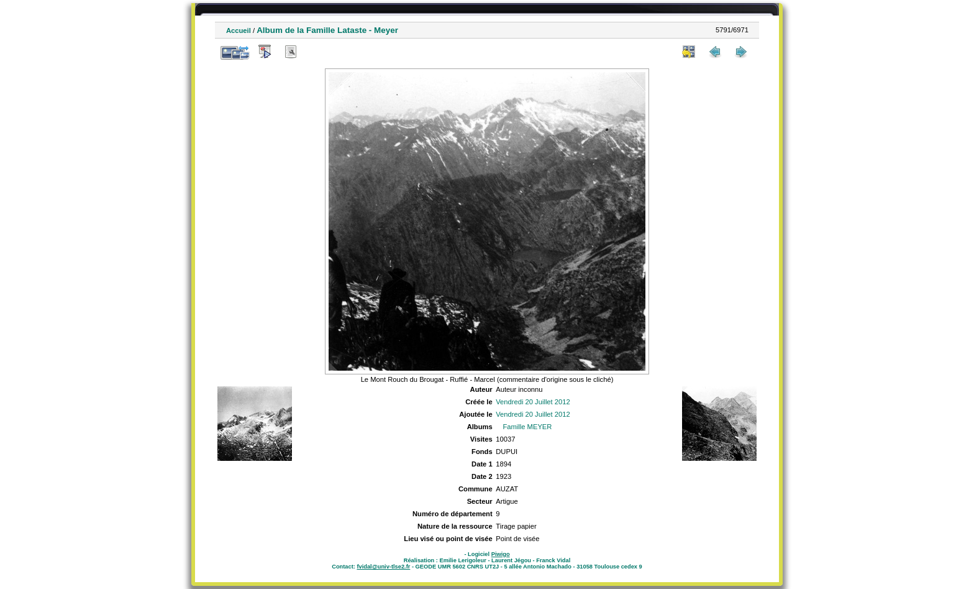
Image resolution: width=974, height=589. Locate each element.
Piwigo (500, 554)
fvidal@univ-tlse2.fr (383, 566)
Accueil (238, 30)
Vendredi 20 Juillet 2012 (533, 402)
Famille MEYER (527, 426)
